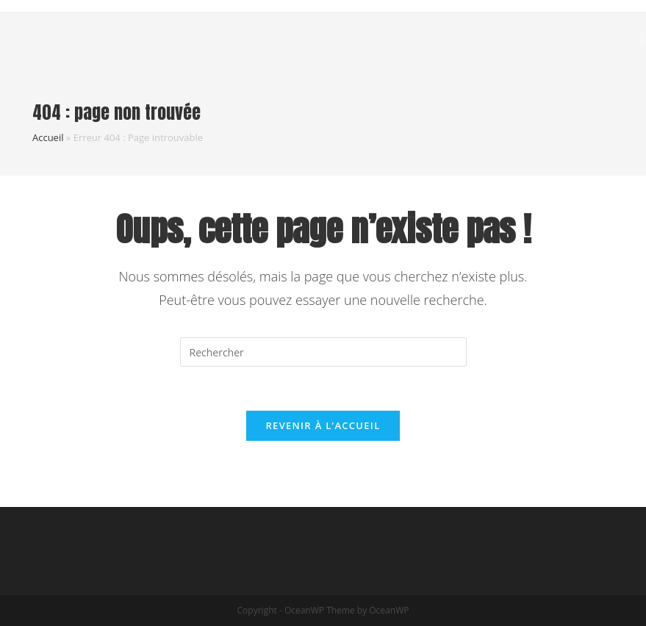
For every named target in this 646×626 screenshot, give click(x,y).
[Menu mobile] (643, 38)
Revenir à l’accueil (322, 425)
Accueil (48, 137)
